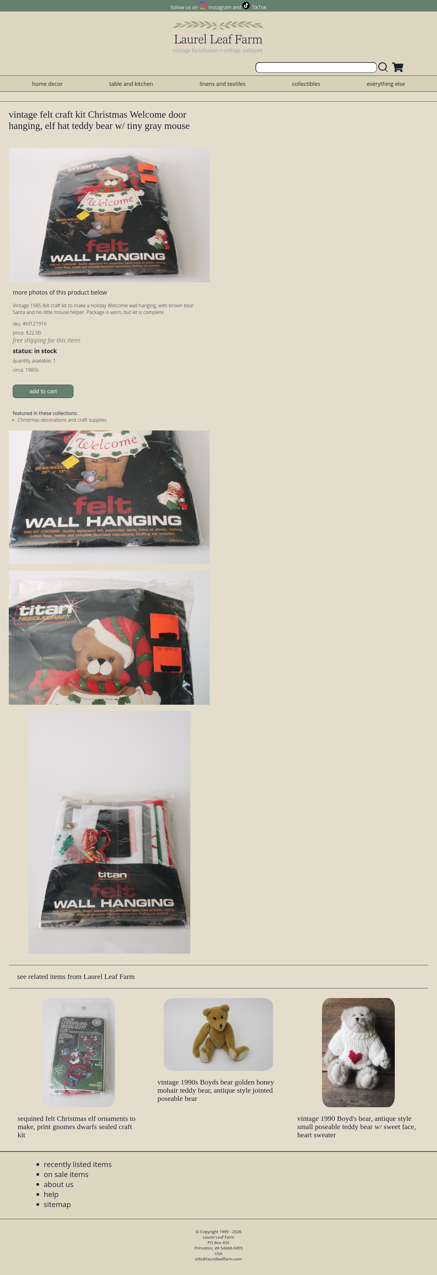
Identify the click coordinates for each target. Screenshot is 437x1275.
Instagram (219, 7)
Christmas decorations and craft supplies (62, 420)
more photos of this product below (60, 292)
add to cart (43, 391)
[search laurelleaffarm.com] (384, 67)
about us (58, 1184)
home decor (47, 83)
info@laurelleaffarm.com (218, 1259)
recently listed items (78, 1164)
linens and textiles (223, 83)
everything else (386, 83)
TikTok (259, 7)
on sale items (66, 1174)
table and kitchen (131, 83)
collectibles (306, 83)
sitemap (57, 1204)
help (51, 1194)
